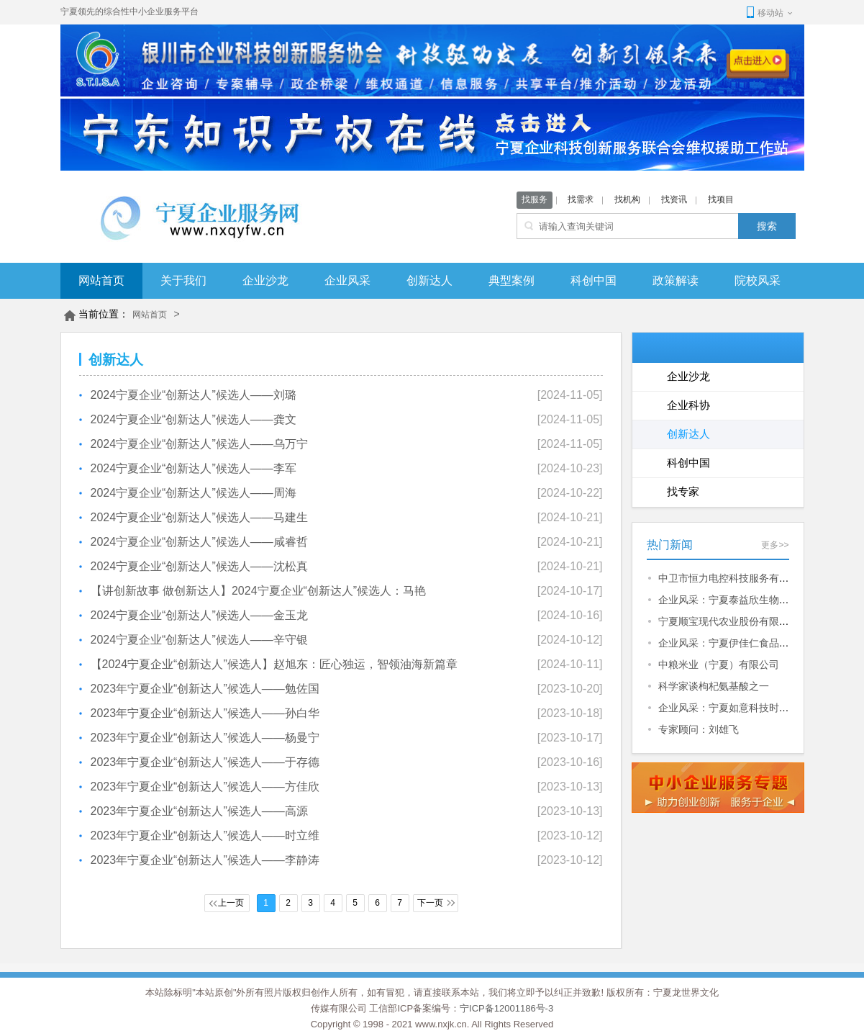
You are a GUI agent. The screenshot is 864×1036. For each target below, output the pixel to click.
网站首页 (101, 280)
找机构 (627, 199)
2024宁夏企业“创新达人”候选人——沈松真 (199, 566)
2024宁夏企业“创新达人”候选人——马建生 (199, 517)
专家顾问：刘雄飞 (698, 729)
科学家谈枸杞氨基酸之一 (713, 686)
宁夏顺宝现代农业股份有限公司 (728, 621)
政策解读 (675, 280)
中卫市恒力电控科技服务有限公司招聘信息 (754, 578)
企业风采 (347, 280)
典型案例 (511, 280)
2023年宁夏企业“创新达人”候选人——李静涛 (205, 860)
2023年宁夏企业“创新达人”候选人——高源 (199, 811)
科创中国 (593, 280)
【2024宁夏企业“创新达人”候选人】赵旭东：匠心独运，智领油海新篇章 (274, 664)
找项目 (721, 199)
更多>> (774, 545)
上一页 (231, 903)
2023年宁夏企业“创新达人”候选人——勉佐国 (205, 689)
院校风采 (758, 280)
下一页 (430, 903)
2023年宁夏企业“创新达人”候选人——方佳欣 (205, 786)
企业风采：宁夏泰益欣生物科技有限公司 (749, 599)
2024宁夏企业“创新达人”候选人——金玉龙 (199, 615)
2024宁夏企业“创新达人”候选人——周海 (193, 493)
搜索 (767, 226)
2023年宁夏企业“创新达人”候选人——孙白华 (205, 713)
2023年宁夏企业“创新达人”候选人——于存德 (205, 762)
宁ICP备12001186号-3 (506, 1008)
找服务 (534, 199)
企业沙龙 (265, 280)
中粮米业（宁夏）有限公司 (718, 664)
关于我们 (183, 280)
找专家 (683, 491)
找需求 (581, 199)
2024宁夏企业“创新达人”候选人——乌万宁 (199, 444)
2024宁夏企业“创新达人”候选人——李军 (193, 468)
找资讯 (674, 199)
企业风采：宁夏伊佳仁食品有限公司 (738, 643)
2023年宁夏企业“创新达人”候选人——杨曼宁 (205, 737)
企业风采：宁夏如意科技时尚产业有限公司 (754, 707)
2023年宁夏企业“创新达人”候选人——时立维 (205, 835)
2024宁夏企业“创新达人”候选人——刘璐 (193, 395)
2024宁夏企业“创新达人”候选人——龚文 (193, 419)
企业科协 (688, 405)
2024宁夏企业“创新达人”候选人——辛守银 (199, 640)
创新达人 (429, 280)
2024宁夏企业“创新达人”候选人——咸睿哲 (199, 542)
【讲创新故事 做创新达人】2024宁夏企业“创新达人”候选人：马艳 (259, 591)
